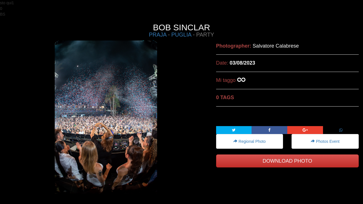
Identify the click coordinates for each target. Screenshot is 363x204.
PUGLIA (181, 34)
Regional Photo (249, 141)
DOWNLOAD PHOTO (287, 161)
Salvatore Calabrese (276, 46)
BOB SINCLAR (181, 27)
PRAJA (157, 34)
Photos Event (325, 141)
